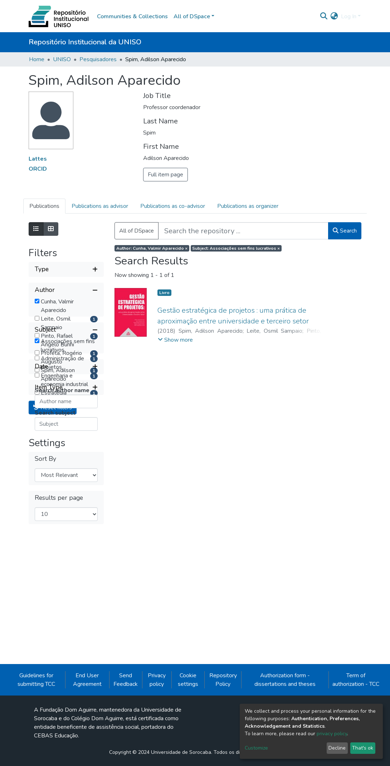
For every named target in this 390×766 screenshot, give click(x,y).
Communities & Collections (132, 16)
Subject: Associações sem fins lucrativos (236, 248)
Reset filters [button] (52, 583)
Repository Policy (223, 732)
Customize (256, 748)
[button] (334, 16)
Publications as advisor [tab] (100, 206)
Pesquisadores (98, 59)
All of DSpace (136, 231)
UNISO (62, 59)
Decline (337, 748)
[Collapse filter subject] (66, 424)
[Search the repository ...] (243, 230)
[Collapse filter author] (66, 290)
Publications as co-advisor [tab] (172, 206)
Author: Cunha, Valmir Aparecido (151, 248)
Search (345, 231)
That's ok (362, 748)
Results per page (59, 673)
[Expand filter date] (66, 542)
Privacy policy (157, 732)
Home (36, 59)
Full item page (165, 175)
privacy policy (332, 733)
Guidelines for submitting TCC (36, 732)
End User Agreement (87, 732)
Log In (348, 16)
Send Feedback (125, 732)
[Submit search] (324, 16)
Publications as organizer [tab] (247, 206)
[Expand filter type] (66, 269)
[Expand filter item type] (66, 562)
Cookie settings (188, 732)
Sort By (45, 634)
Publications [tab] (44, 206)
